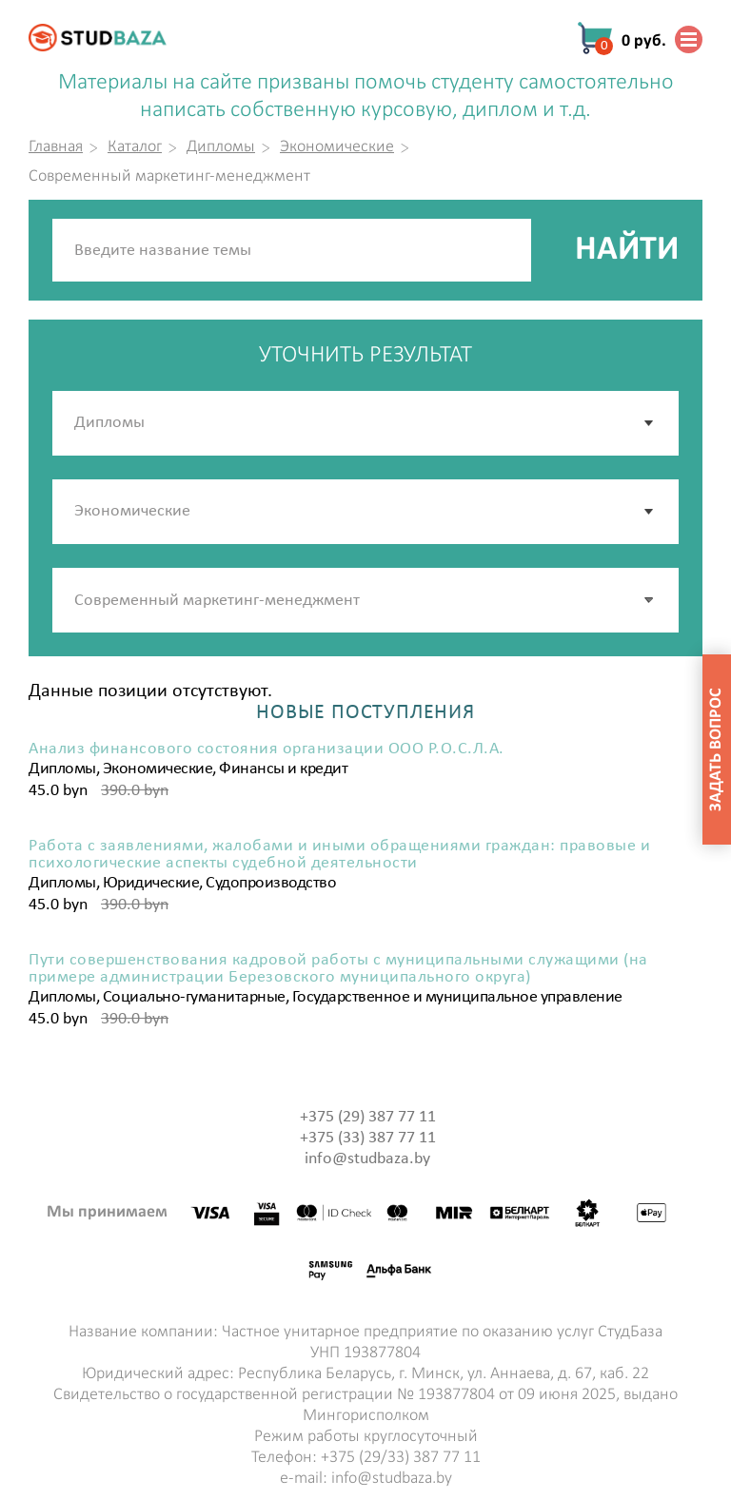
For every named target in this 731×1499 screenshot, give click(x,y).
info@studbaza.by (367, 1159)
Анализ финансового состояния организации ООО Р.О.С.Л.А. (266, 749)
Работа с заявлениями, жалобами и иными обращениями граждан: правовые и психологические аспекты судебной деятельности (339, 855)
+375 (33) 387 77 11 (368, 1138)
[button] (650, 600)
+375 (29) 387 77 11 (368, 1117)
